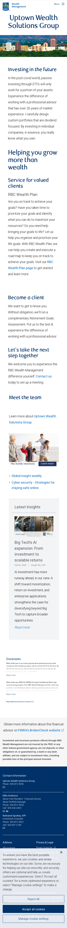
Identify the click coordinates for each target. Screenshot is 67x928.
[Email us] (4, 787)
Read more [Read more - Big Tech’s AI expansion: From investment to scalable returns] (22, 627)
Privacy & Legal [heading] (44, 842)
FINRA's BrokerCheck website (39, 730)
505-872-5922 (17, 821)
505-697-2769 (14, 824)
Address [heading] (7, 842)
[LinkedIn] (7, 811)
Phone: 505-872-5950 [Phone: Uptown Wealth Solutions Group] (13, 783)
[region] (33, 888)
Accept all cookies (33, 909)
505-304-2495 (14, 807)
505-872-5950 (17, 804)
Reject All (33, 899)
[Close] (61, 852)
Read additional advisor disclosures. (20, 702)
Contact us (44, 376)
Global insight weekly (27, 476)
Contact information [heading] (14, 775)
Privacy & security (44, 847)
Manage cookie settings (33, 918)
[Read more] (11, 675)
